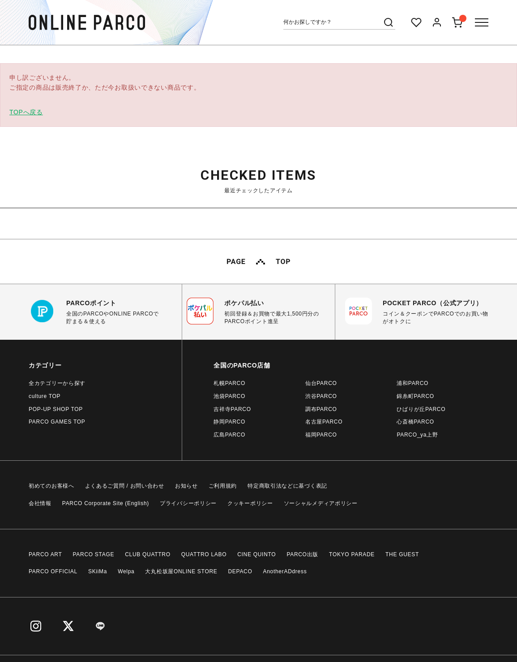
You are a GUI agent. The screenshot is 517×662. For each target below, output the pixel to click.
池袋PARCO (229, 396)
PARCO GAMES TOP (57, 422)
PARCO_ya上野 (417, 435)
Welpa (126, 571)
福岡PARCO (321, 435)
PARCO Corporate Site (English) (105, 503)
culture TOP (44, 396)
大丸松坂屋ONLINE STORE (181, 571)
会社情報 (40, 503)
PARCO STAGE (94, 554)
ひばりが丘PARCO (421, 409)
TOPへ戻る (26, 112)
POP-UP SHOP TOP (56, 409)
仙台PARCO (321, 383)
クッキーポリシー (250, 503)
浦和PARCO (412, 383)
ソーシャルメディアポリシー (321, 503)
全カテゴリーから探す (57, 383)
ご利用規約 (223, 486)
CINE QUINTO (256, 554)
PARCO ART (45, 554)
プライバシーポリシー (188, 503)
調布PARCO (321, 409)
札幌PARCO (229, 383)
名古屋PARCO (323, 422)
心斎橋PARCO (415, 422)
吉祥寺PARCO (232, 409)
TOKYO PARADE (352, 554)
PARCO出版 (302, 554)
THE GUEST (402, 554)
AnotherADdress (285, 571)
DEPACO (240, 571)
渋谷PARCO (321, 396)
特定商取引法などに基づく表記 (287, 486)
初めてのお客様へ (51, 486)
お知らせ (186, 486)
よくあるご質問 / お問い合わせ (124, 486)
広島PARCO (229, 435)
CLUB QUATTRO (148, 554)
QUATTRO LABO (204, 554)
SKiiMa (97, 571)
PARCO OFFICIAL (53, 571)
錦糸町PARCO (415, 396)
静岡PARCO (229, 422)
